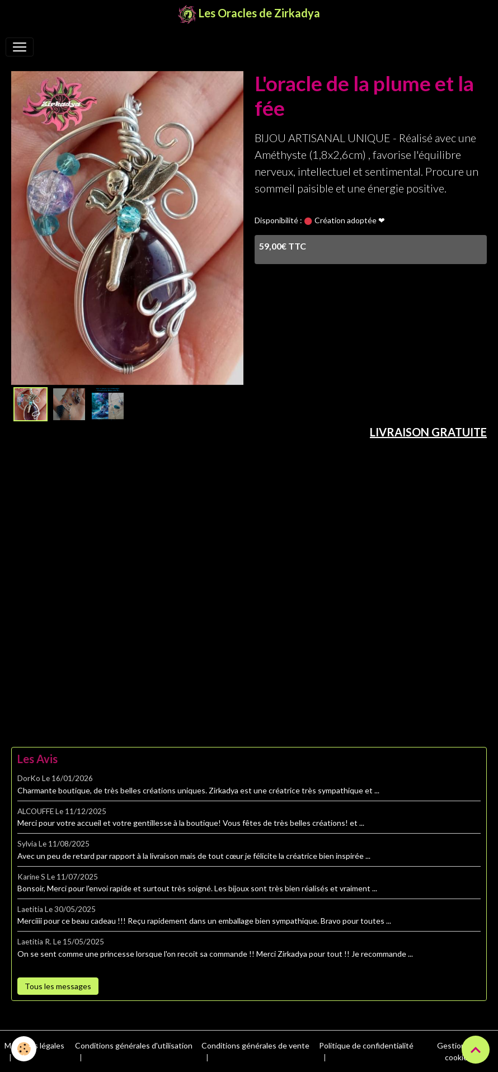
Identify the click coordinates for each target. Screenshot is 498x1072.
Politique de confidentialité (366, 1045)
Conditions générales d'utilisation (133, 1045)
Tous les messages (58, 986)
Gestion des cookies (458, 1051)
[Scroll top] (476, 1050)
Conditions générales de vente (255, 1045)
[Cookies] (23, 1048)
